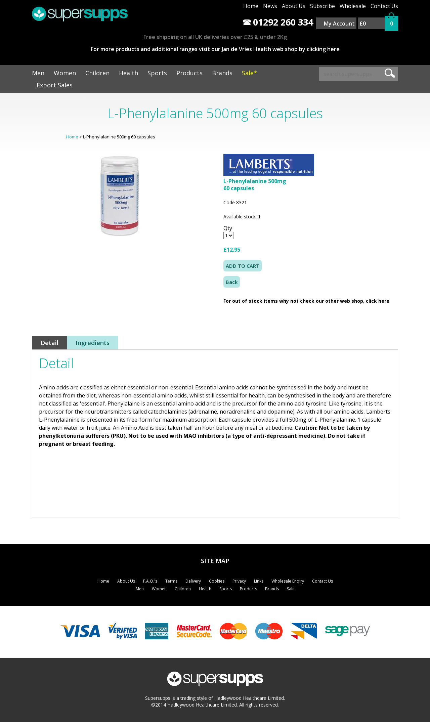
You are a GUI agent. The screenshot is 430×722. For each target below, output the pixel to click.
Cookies (216, 581)
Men (38, 73)
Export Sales (55, 85)
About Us (293, 6)
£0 (362, 23)
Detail (49, 343)
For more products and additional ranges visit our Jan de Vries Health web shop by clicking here (215, 49)
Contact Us (384, 6)
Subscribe (322, 6)
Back (232, 282)
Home (250, 6)
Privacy (239, 581)
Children (97, 73)
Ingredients (93, 343)
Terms (171, 581)
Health (128, 73)
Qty (227, 228)
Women (65, 73)
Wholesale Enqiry (287, 581)
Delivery (193, 581)
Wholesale (353, 6)
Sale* (249, 73)
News (270, 6)
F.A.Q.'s (150, 581)
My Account (339, 23)
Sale (291, 589)
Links (258, 581)
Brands (222, 73)
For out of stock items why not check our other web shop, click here (306, 301)
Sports (157, 73)
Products (189, 73)
